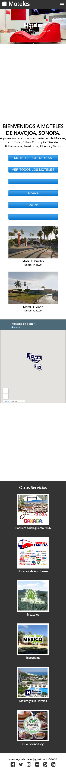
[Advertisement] (33, 82)
